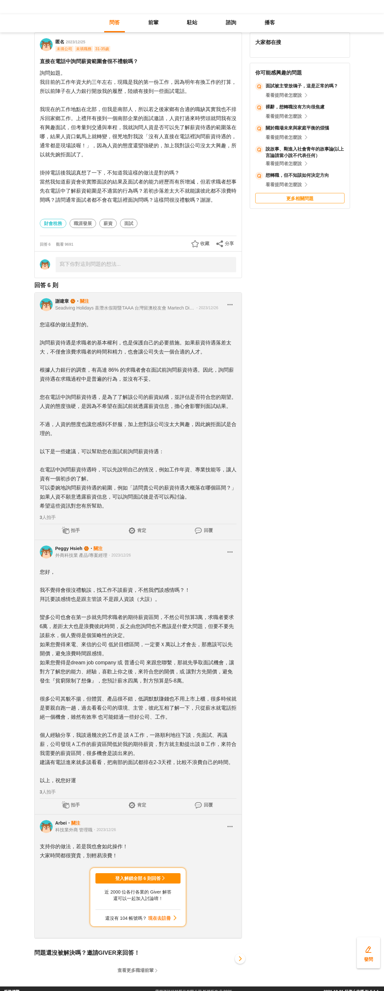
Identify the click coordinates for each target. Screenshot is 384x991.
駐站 (192, 22)
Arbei (61, 823)
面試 (128, 223)
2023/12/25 (75, 42)
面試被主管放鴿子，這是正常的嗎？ (302, 85)
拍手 (75, 530)
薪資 (108, 223)
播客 (270, 22)
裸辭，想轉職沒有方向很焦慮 (295, 106)
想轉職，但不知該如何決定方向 (297, 175)
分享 (229, 243)
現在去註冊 (159, 918)
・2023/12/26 (206, 308)
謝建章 (62, 301)
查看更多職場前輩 (135, 970)
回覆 (208, 530)
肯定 (141, 530)
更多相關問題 (299, 198)
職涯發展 (83, 223)
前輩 (153, 22)
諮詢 (231, 22)
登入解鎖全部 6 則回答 (138, 878)
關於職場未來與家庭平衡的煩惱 (297, 127)
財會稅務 (53, 223)
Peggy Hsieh (68, 548)
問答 (114, 22)
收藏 (204, 243)
